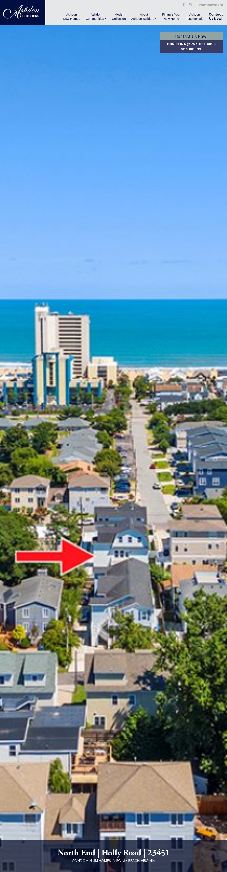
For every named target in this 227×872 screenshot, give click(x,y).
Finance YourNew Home (171, 16)
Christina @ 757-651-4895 (191, 44)
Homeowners (211, 4)
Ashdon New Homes (71, 16)
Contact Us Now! (216, 16)
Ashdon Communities (95, 16)
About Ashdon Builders (142, 16)
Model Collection (119, 16)
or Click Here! (191, 49)
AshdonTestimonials (194, 16)
